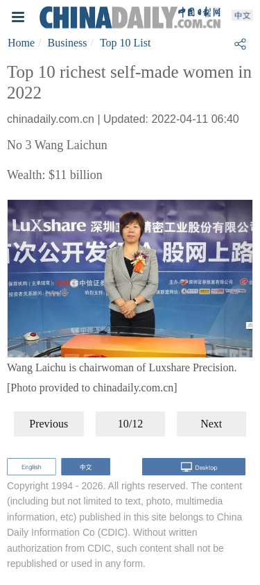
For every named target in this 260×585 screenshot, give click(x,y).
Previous (48, 424)
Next (211, 424)
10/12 (130, 424)
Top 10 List (125, 43)
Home (21, 43)
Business (67, 43)
